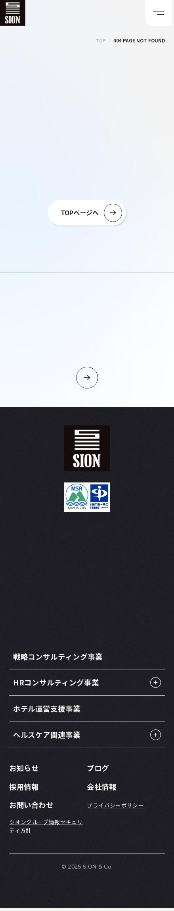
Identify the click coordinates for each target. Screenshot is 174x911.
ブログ (98, 770)
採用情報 (24, 789)
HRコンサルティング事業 (58, 684)
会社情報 (102, 789)
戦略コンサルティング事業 (60, 658)
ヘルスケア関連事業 (48, 736)
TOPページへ (79, 213)
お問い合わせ (32, 807)
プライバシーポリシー (115, 808)
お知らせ (24, 770)
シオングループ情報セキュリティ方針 (46, 829)
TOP (101, 41)
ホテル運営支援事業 (48, 710)
